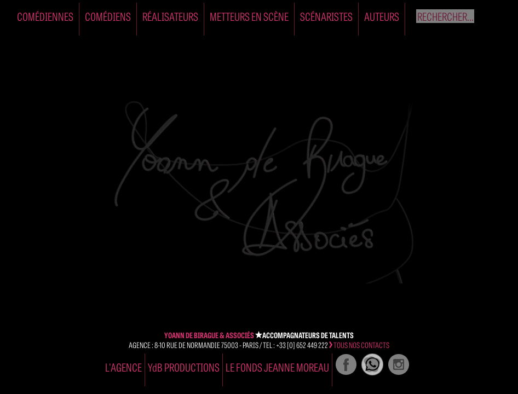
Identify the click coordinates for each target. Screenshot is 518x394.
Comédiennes (45, 16)
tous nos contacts (359, 344)
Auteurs (381, 16)
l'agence (123, 367)
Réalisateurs (170, 16)
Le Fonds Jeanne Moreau (277, 367)
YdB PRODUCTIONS (184, 367)
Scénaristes (326, 16)
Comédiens (108, 16)
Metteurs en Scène (249, 16)
